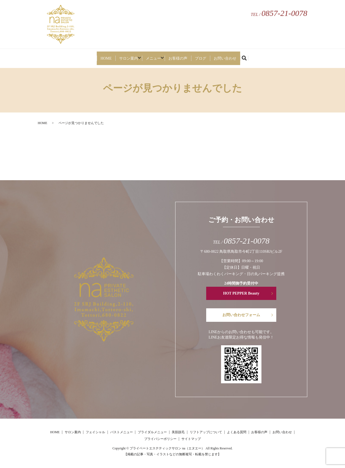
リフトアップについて (206, 432)
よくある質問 (236, 432)
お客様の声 (183, 56)
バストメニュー (121, 432)
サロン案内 (122, 56)
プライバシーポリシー (160, 439)
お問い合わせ (233, 56)
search (256, 56)
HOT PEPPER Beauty (241, 293)
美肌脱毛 (178, 432)
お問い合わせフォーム (241, 315)
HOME (98, 56)
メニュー (152, 56)
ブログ (206, 56)
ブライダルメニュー (152, 432)
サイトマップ (191, 439)
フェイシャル (95, 432)
